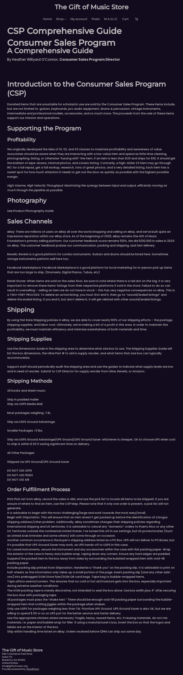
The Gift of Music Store (91, 7)
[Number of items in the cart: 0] (136, 19)
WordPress (32, 669)
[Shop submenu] (65, 19)
